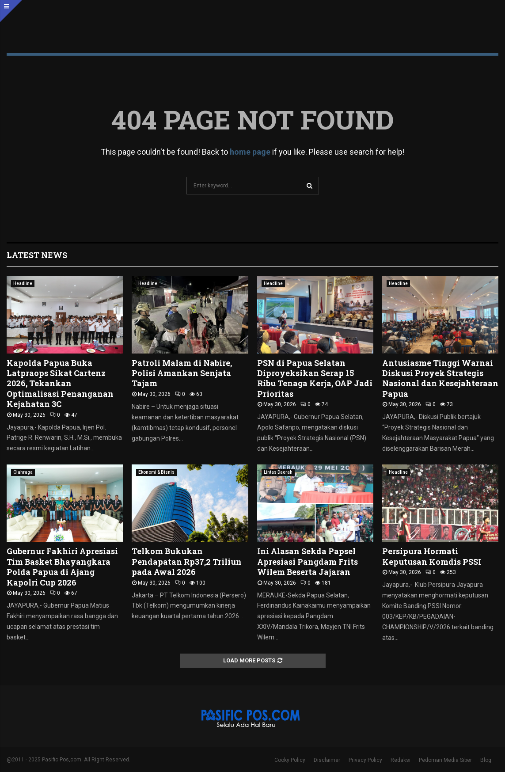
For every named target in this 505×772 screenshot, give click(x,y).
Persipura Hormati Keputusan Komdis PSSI (431, 556)
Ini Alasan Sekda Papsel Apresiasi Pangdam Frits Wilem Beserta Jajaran (307, 561)
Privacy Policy (365, 760)
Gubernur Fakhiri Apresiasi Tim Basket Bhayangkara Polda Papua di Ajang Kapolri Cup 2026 (62, 566)
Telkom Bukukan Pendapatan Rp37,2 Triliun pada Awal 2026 (187, 561)
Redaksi (400, 760)
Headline (22, 283)
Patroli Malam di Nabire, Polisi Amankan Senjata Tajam (182, 373)
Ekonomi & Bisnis (156, 472)
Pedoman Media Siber (445, 760)
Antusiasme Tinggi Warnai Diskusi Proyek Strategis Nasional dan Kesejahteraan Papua (440, 378)
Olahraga (23, 472)
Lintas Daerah (278, 472)
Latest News (37, 255)
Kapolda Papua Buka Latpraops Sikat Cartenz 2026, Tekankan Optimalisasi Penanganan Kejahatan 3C (60, 383)
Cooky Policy (289, 760)
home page (250, 151)
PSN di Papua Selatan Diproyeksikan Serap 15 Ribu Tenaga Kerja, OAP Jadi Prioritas (314, 378)
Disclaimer (327, 760)
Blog (485, 760)
